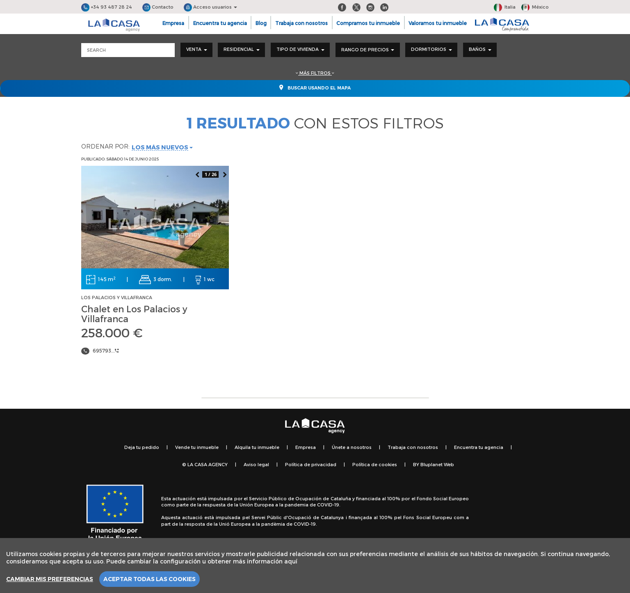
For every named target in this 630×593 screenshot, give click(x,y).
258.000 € (112, 332)
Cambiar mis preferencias (49, 579)
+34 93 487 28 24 (106, 6)
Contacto (157, 6)
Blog (261, 23)
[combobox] (196, 50)
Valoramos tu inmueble (438, 23)
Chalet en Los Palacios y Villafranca (134, 313)
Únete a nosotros (352, 447)
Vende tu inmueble (197, 447)
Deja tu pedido (141, 447)
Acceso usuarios (210, 6)
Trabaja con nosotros (301, 23)
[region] (315, 565)
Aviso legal (256, 464)
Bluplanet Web (437, 464)
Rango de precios (367, 49)
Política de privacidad (310, 464)
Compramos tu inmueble (368, 23)
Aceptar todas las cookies (149, 579)
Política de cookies (374, 464)
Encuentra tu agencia (220, 23)
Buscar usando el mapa (315, 87)
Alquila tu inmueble (257, 447)
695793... (106, 350)
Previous (197, 174)
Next (224, 174)
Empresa (173, 23)
